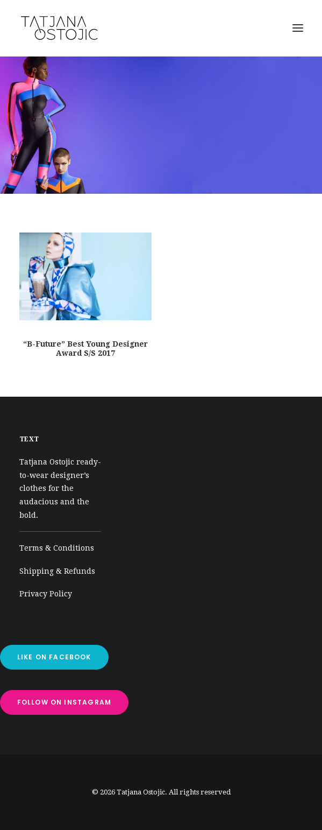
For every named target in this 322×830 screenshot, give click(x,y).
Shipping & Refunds (57, 571)
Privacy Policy (45, 593)
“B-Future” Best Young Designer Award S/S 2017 (85, 348)
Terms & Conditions (56, 548)
